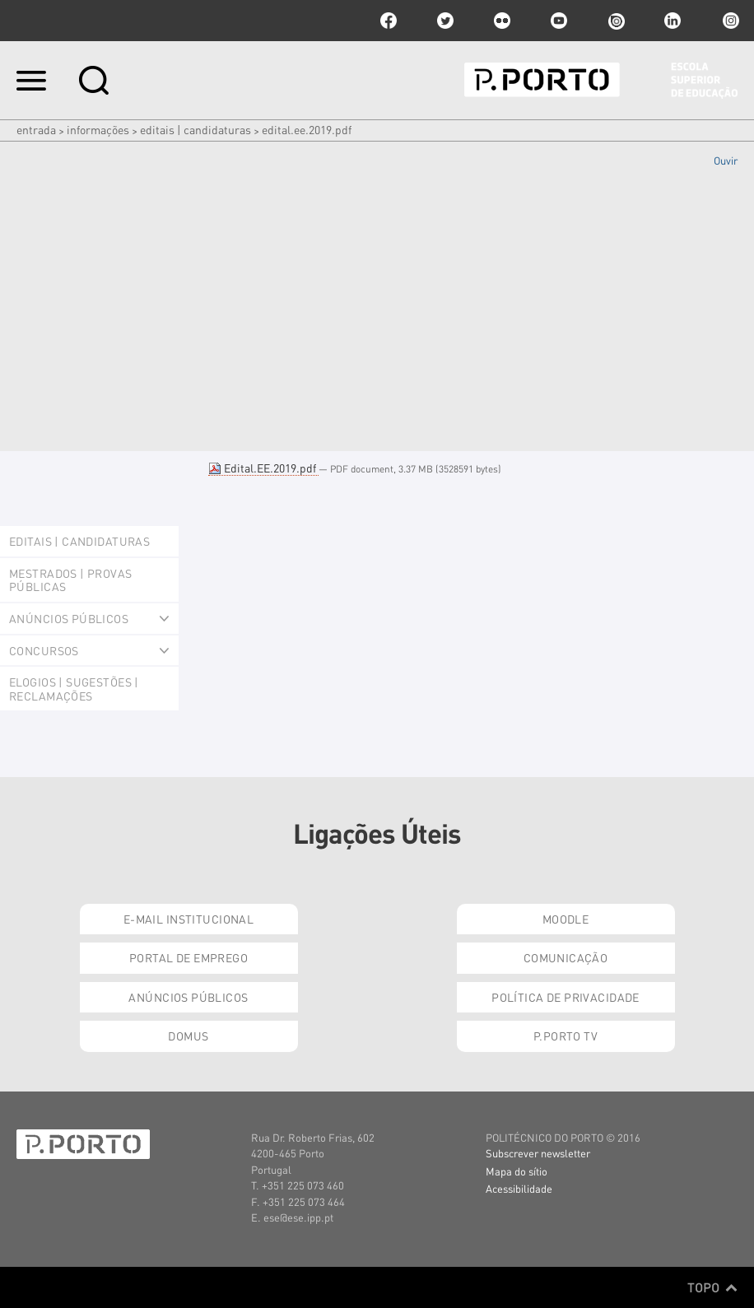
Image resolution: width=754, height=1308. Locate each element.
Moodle (565, 918)
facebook (388, 20)
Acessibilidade (519, 1188)
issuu (615, 20)
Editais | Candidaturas (195, 129)
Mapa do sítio (516, 1171)
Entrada (36, 129)
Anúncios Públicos (188, 996)
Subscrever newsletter (538, 1153)
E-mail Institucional (188, 918)
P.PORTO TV (565, 1035)
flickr (502, 20)
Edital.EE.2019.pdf (263, 467)
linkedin (672, 20)
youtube (559, 20)
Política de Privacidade (565, 996)
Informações (98, 129)
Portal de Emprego (188, 957)
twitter (445, 20)
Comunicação (566, 957)
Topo (712, 1287)
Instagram (729, 20)
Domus (188, 1035)
